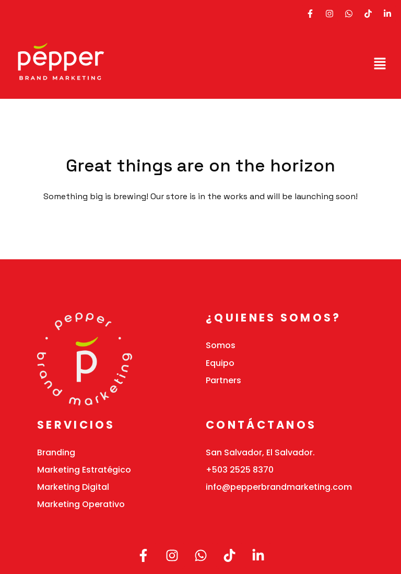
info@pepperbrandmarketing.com (279, 487)
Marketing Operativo (81, 504)
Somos (220, 345)
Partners (223, 380)
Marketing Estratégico (84, 470)
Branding (56, 452)
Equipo (220, 363)
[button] (380, 63)
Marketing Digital (73, 487)
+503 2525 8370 (240, 470)
